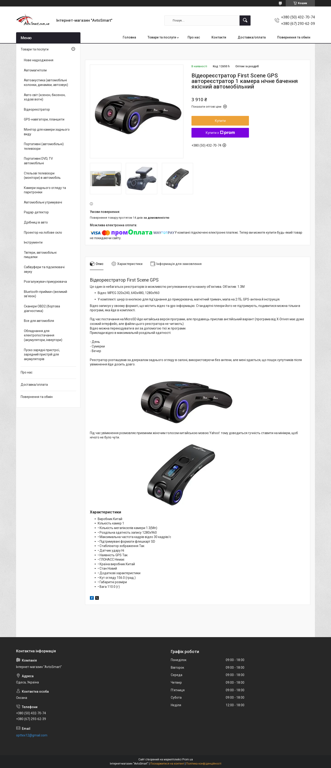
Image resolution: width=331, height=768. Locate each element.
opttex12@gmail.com (31, 735)
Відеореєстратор (37, 109)
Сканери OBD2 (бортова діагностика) (42, 308)
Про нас (194, 37)
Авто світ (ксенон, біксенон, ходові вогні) (45, 97)
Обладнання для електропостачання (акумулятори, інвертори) (43, 335)
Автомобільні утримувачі (43, 202)
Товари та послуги (162, 37)
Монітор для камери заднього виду (47, 132)
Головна (129, 37)
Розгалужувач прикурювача (45, 281)
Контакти (218, 37)
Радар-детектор (36, 212)
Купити (220, 121)
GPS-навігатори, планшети (44, 119)
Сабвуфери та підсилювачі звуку (44, 269)
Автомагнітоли (35, 70)
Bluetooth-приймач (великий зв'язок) (45, 294)
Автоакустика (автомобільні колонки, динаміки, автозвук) (46, 82)
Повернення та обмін (293, 37)
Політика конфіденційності (203, 763)
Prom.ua (187, 759)
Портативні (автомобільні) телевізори (44, 146)
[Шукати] (245, 20)
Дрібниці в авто (36, 222)
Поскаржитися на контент (167, 763)
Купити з (220, 133)
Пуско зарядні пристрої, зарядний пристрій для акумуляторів (42, 354)
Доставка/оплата (252, 37)
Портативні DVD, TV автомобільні (38, 161)
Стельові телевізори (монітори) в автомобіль (42, 175)
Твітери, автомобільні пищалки (40, 255)
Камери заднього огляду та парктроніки (45, 190)
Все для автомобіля (39, 321)
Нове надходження (38, 60)
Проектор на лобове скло (43, 232)
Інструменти (33, 242)
